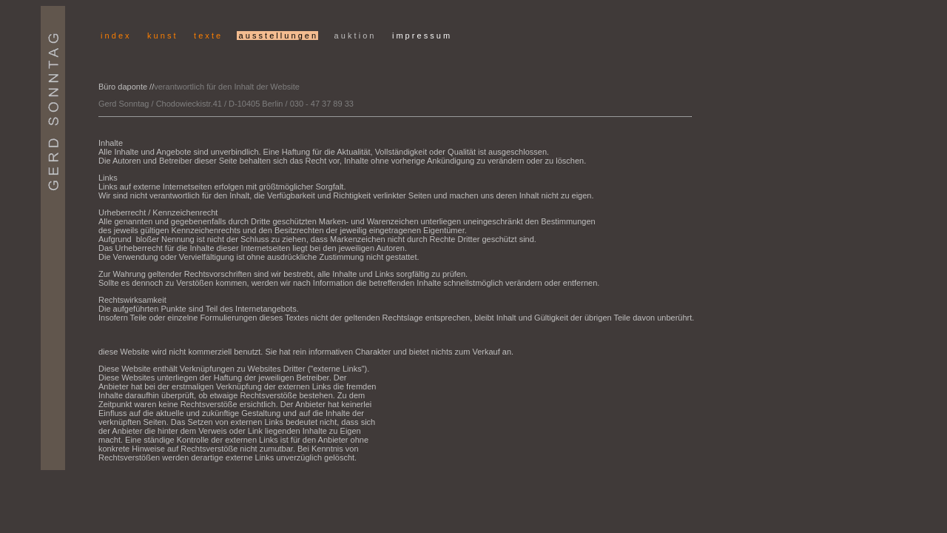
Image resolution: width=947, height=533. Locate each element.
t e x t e (206, 35)
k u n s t (161, 35)
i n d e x (115, 35)
